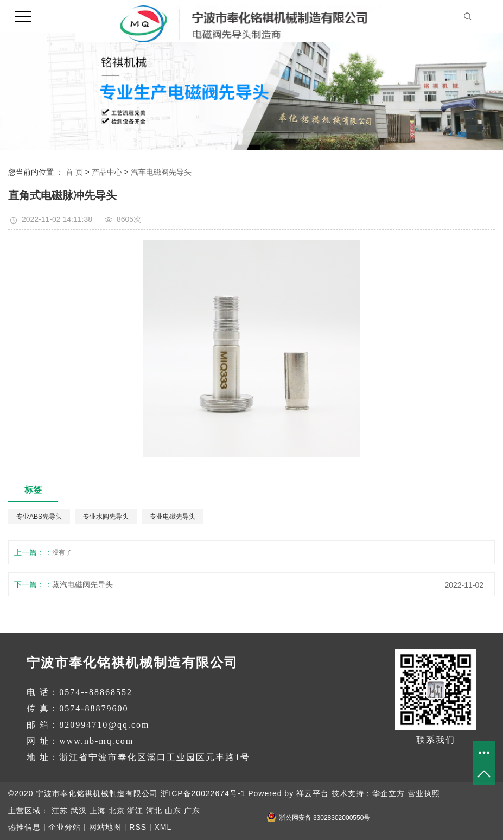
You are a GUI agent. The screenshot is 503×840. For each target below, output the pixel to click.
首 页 (74, 172)
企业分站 (64, 827)
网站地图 (105, 827)
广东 (192, 810)
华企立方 (388, 793)
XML (162, 827)
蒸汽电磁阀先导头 (82, 584)
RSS (138, 827)
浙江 (135, 810)
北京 (117, 810)
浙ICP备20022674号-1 (203, 793)
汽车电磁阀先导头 (161, 172)
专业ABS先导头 (39, 516)
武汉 (79, 810)
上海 (98, 810)
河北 (154, 810)
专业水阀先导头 (106, 516)
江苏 (60, 810)
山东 (173, 810)
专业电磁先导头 (172, 516)
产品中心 (107, 172)
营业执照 (424, 793)
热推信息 (24, 827)
